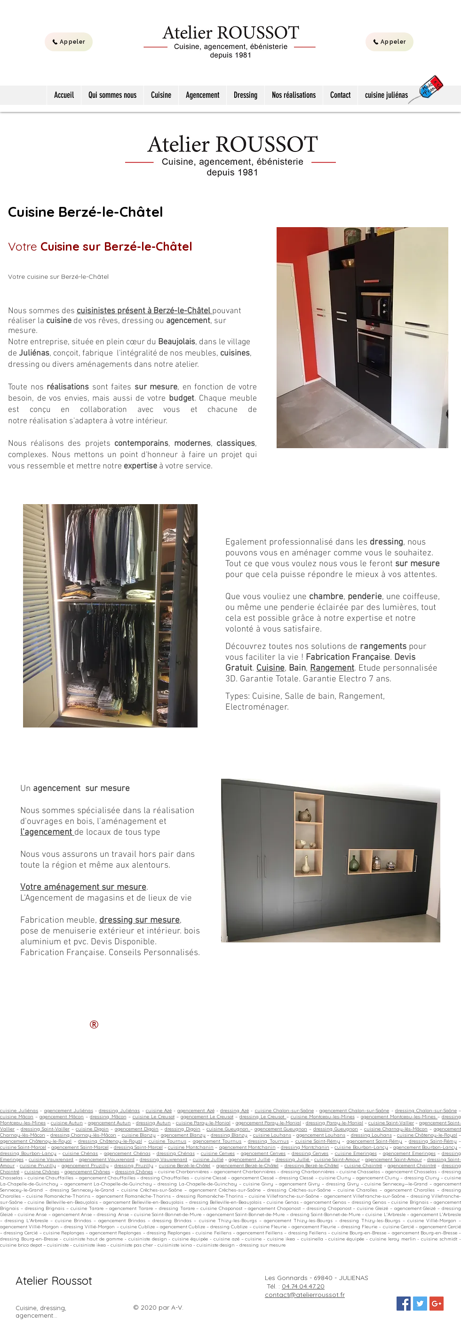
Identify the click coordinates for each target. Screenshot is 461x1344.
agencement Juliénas (68, 1110)
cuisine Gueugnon (228, 1129)
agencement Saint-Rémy (374, 1141)
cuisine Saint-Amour (337, 1159)
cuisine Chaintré (363, 1165)
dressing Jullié (293, 1159)
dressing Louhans (371, 1135)
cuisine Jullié (208, 1159)
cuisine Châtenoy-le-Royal (427, 1135)
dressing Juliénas (119, 1110)
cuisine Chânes (41, 1172)
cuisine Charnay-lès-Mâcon (396, 1129)
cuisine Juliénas (19, 1110)
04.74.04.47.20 (303, 1286)
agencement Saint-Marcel (79, 1147)
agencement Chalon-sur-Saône (354, 1110)
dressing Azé (234, 1110)
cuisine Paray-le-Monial (203, 1123)
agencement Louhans (320, 1135)
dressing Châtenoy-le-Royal (110, 1141)
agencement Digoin (137, 1129)
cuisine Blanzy (139, 1135)
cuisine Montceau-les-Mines (323, 1117)
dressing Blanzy (229, 1135)
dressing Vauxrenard (163, 1159)
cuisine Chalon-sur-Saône (284, 1110)
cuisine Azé (159, 1110)
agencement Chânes (87, 1172)
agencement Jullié (249, 1159)
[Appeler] (69, 41)
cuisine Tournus (167, 1141)
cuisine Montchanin (191, 1147)
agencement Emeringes (409, 1153)
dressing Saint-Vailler (45, 1129)
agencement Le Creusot (207, 1117)
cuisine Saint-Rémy (317, 1141)
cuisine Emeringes (356, 1153)
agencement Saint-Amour (393, 1159)
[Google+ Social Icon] (436, 1304)
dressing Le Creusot (262, 1117)
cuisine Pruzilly (38, 1165)
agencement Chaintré (412, 1165)
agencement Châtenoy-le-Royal (36, 1141)
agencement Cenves (263, 1153)
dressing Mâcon (108, 1117)
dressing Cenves (310, 1153)
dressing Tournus (268, 1141)
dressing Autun (153, 1123)
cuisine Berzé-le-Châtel (185, 1165)
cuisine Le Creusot (154, 1117)
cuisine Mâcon (16, 1117)
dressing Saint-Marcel (138, 1147)
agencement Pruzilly (85, 1165)
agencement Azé (195, 1110)
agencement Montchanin (247, 1147)
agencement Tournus (217, 1141)
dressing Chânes (134, 1172)
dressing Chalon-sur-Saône (426, 1110)
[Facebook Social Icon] (404, 1304)
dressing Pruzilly (133, 1165)
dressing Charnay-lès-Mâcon (83, 1135)
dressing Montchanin (305, 1147)
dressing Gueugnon (335, 1129)
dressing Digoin (182, 1129)
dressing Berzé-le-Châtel (312, 1165)
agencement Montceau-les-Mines (399, 1117)
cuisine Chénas (80, 1153)
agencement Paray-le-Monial (268, 1123)
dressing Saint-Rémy (432, 1141)
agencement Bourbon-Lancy (425, 1147)
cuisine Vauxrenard (51, 1159)
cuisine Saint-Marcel (23, 1147)
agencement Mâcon (62, 1117)
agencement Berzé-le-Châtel (247, 1165)
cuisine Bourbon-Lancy (361, 1147)
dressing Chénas (176, 1153)
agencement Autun (109, 1123)
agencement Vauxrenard (107, 1159)
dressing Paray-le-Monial (334, 1123)
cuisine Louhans (272, 1135)
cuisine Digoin (92, 1129)
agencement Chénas (127, 1153)
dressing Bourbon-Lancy (28, 1153)
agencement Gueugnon (280, 1129)
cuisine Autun (67, 1123)
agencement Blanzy (183, 1135)
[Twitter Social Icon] (420, 1304)
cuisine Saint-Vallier (391, 1123)
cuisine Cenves (218, 1153)
